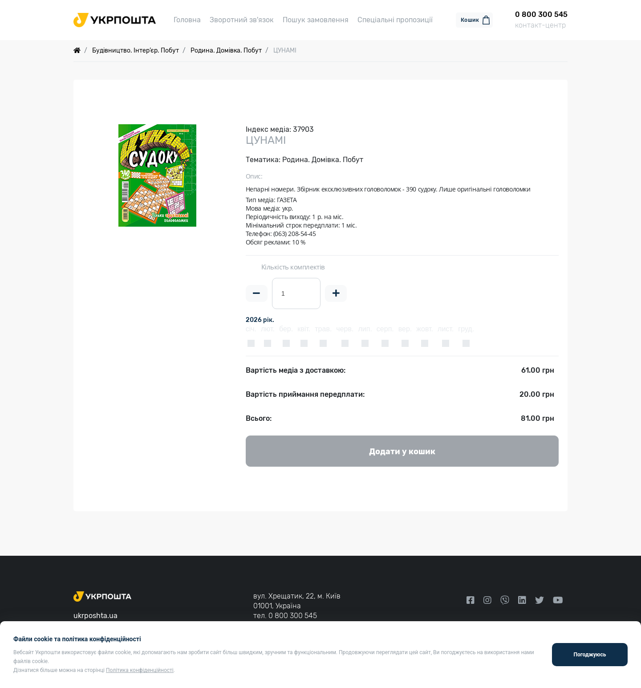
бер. (286, 329)
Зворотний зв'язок (242, 20)
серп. (385, 329)
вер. (405, 329)
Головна (187, 20)
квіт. (303, 329)
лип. (365, 329)
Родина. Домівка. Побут (226, 50)
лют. (268, 329)
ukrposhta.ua (95, 615)
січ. (251, 329)
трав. (323, 329)
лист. (446, 329)
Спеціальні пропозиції (395, 20)
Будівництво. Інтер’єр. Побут (135, 50)
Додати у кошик (402, 451)
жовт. (424, 329)
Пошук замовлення (316, 20)
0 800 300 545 (292, 615)
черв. (344, 329)
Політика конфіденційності (140, 670)
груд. (466, 329)
